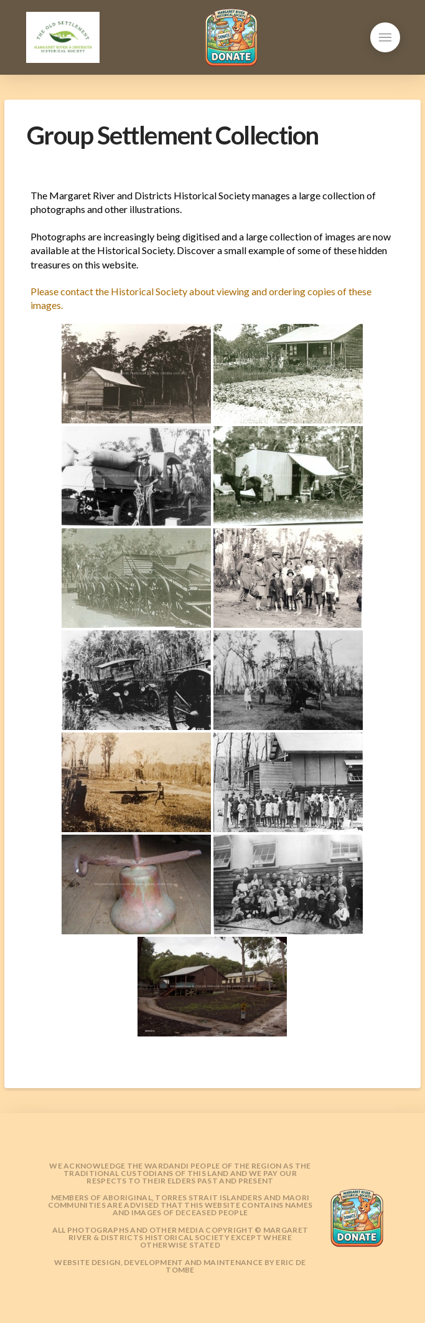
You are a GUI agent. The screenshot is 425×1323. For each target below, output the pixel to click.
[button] (385, 37)
